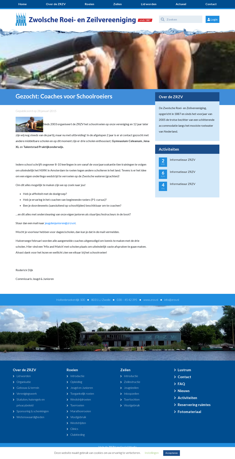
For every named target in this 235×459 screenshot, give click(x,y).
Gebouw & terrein (28, 387)
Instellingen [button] (152, 452)
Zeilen (117, 4)
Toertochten (132, 399)
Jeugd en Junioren (81, 387)
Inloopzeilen (131, 393)
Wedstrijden (78, 423)
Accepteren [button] (171, 452)
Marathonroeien (80, 411)
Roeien (89, 4)
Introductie (77, 376)
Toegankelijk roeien (82, 393)
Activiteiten (187, 398)
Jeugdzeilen (131, 387)
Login (212, 19)
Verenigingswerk (27, 393)
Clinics (74, 428)
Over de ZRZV (56, 4)
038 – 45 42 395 (127, 299)
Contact (211, 4)
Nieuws (184, 391)
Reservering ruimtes (194, 405)
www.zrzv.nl (150, 299)
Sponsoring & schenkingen (33, 411)
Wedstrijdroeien (80, 399)
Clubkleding (77, 434)
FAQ (181, 384)
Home (22, 4)
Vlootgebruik (78, 417)
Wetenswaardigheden (30, 417)
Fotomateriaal (189, 412)
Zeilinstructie (132, 381)
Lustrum (184, 370)
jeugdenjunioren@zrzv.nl (60, 223)
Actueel (181, 4)
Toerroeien (77, 405)
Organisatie (24, 381)
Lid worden (148, 4)
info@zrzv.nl (171, 299)
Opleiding (76, 381)
